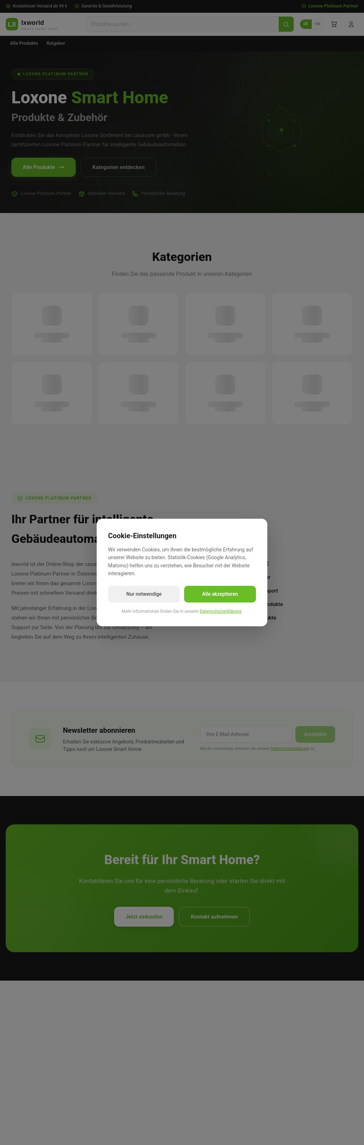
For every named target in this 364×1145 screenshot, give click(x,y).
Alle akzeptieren (220, 594)
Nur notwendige (143, 594)
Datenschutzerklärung (220, 611)
